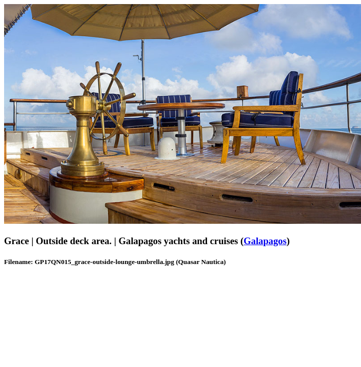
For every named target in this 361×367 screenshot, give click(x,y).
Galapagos (265, 240)
